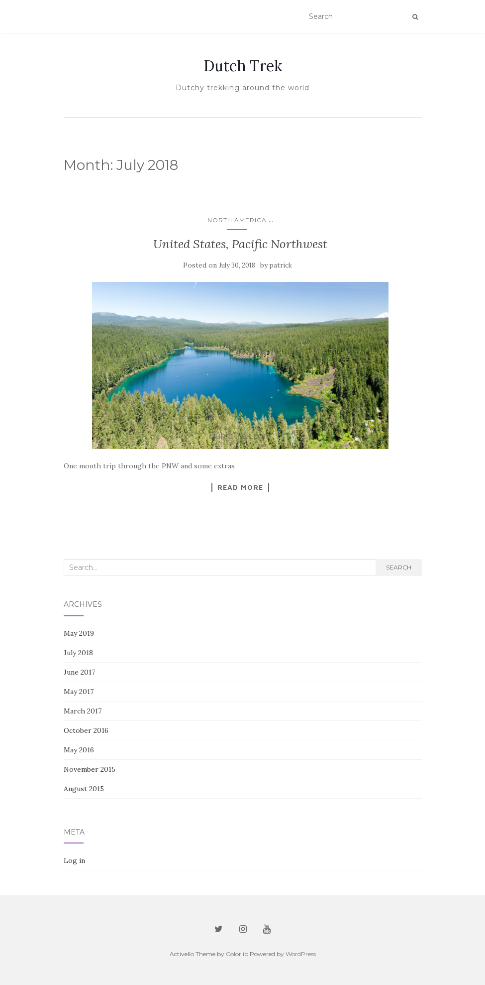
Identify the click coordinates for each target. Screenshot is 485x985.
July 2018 (78, 652)
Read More (240, 487)
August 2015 (84, 788)
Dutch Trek (242, 65)
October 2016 (86, 730)
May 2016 (79, 749)
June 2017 (79, 672)
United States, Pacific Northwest (240, 244)
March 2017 (82, 710)
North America (237, 220)
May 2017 (79, 691)
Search (398, 567)
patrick (281, 265)
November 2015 (89, 769)
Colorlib (237, 954)
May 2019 (79, 633)
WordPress (301, 954)
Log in (74, 860)
